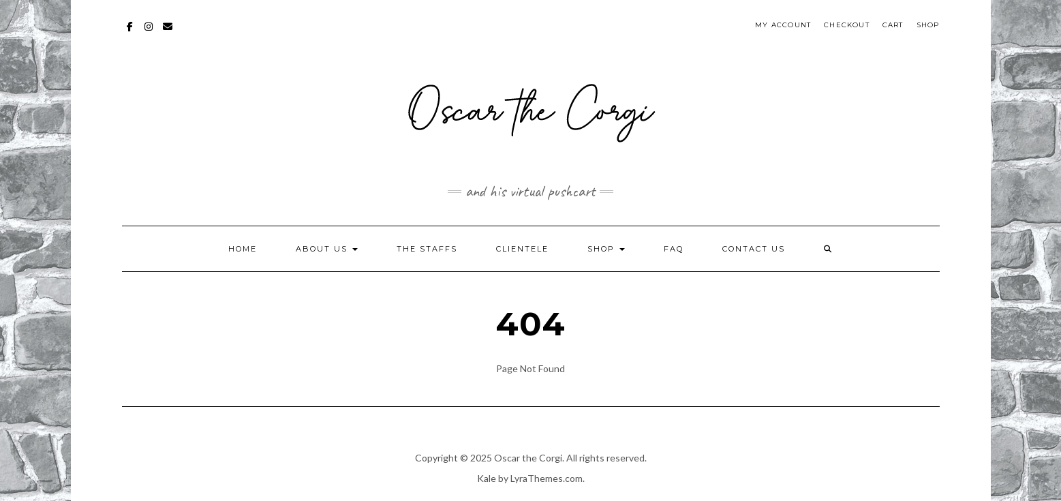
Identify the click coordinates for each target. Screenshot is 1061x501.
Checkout (847, 24)
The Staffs (427, 249)
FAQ (673, 249)
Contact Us (753, 249)
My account (783, 24)
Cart (893, 24)
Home (242, 249)
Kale (486, 478)
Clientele (522, 249)
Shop (928, 24)
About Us (327, 249)
